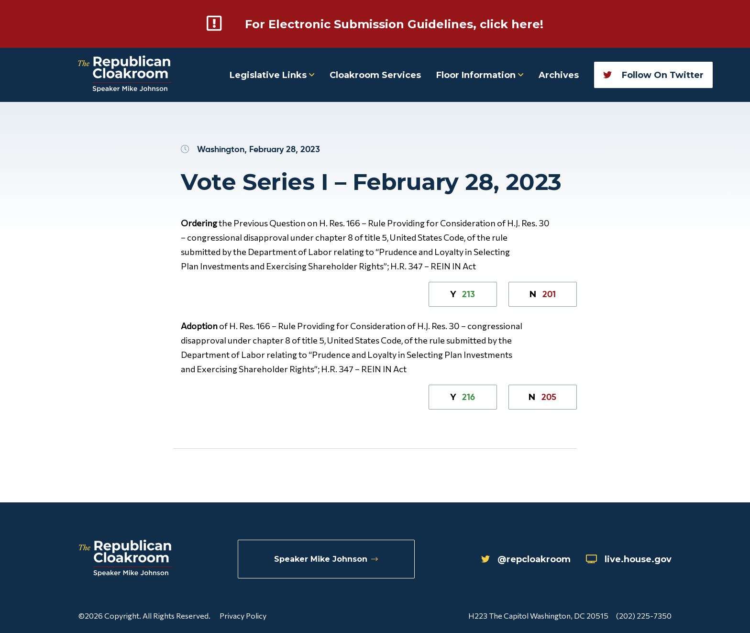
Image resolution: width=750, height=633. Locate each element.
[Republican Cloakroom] (124, 75)
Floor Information (479, 75)
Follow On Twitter (653, 75)
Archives (559, 75)
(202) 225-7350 (644, 615)
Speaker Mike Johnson (326, 559)
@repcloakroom (526, 559)
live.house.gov (629, 559)
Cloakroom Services (375, 75)
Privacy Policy (243, 615)
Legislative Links (272, 75)
